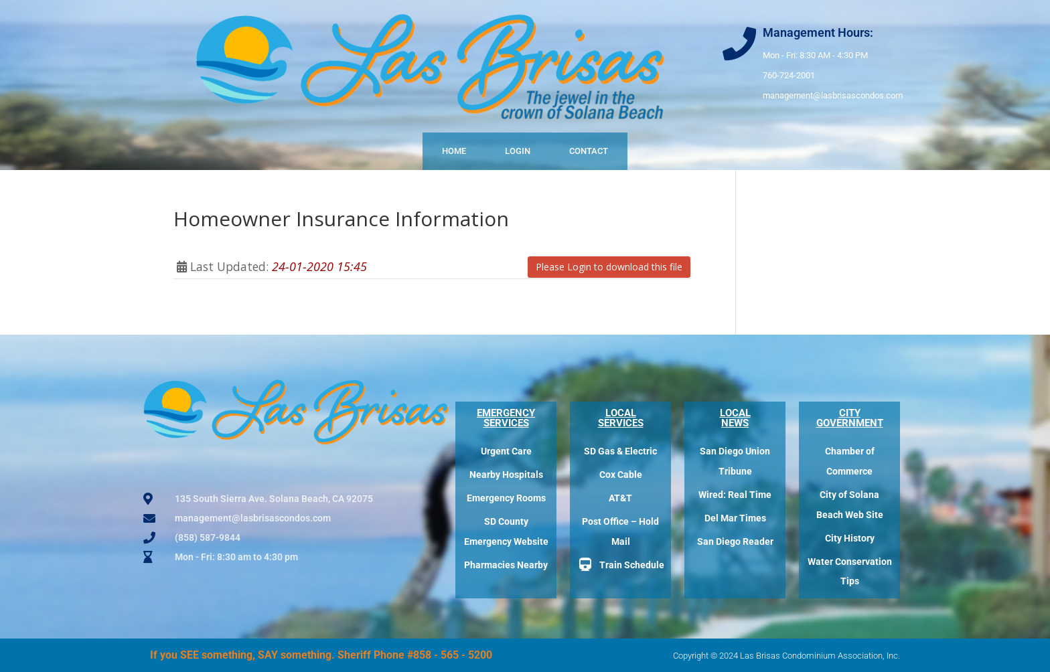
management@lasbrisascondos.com (833, 95)
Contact (588, 151)
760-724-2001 (789, 75)
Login (517, 151)
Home (454, 151)
